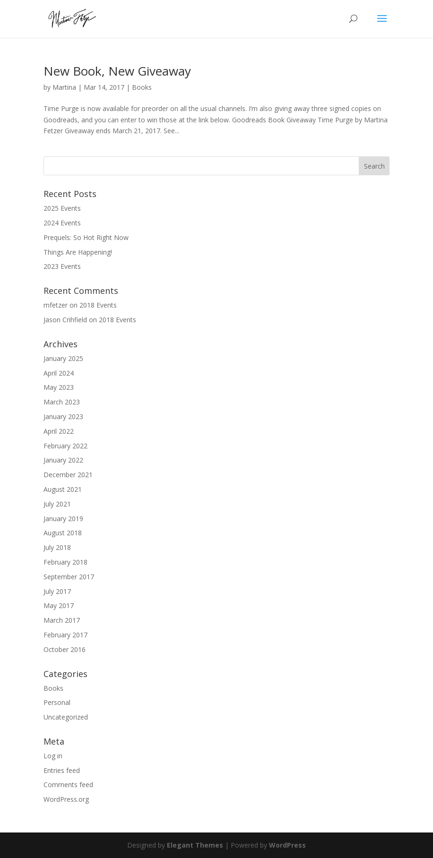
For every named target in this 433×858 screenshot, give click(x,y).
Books (142, 87)
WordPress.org (66, 799)
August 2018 (62, 532)
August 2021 (62, 489)
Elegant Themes (195, 845)
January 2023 (63, 416)
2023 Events (62, 266)
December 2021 (68, 474)
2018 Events (98, 304)
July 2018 (57, 547)
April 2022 (58, 431)
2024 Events (62, 222)
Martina (64, 87)
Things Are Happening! (77, 252)
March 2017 (61, 620)
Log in (52, 755)
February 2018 (65, 562)
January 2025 (63, 358)
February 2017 (65, 634)
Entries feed (61, 770)
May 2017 (58, 605)
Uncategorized (65, 716)
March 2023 (61, 401)
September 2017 (68, 576)
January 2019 (63, 518)
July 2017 (57, 591)
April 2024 (58, 373)
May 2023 (58, 387)
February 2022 (65, 445)
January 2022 (63, 459)
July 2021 (57, 503)
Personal (56, 702)
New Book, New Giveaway (117, 70)
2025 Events (62, 208)
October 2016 (64, 649)
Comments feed (68, 784)
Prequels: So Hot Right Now (86, 237)
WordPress (287, 845)
